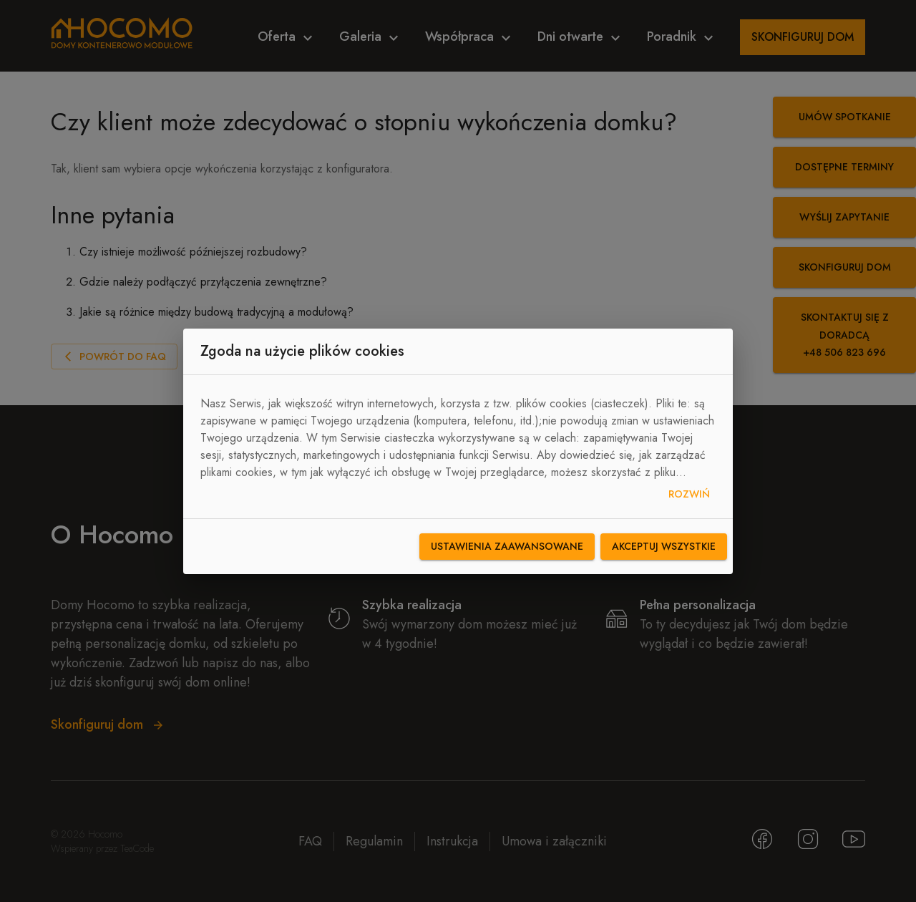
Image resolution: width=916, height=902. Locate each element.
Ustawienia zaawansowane (507, 546)
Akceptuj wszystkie (663, 546)
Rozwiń (689, 494)
